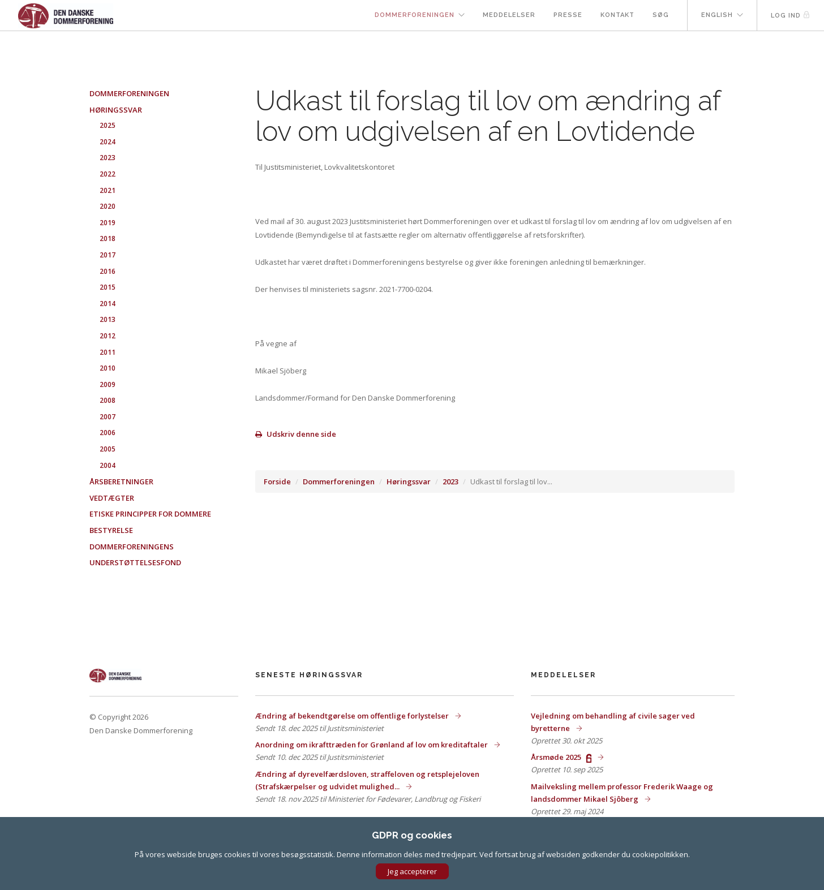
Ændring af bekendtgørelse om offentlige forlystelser (352, 716)
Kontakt (617, 15)
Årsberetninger (121, 481)
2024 (107, 142)
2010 (107, 368)
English (717, 15)
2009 (107, 384)
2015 (107, 287)
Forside (277, 481)
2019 (107, 222)
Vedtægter (111, 498)
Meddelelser (509, 15)
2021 (107, 190)
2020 (107, 206)
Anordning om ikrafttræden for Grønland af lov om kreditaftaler (372, 744)
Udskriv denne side (295, 434)
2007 (107, 417)
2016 (107, 271)
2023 (450, 481)
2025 (107, 125)
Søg (661, 15)
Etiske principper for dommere (150, 514)
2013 (107, 319)
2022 (107, 174)
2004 (107, 465)
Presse (567, 15)
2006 (107, 432)
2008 (107, 400)
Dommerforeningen (414, 15)
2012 (107, 336)
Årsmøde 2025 (562, 757)
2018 (107, 238)
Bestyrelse (111, 530)
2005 (107, 449)
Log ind (790, 15)
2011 (107, 352)
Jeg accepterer (412, 871)
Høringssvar (409, 481)
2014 (107, 303)
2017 (107, 255)
